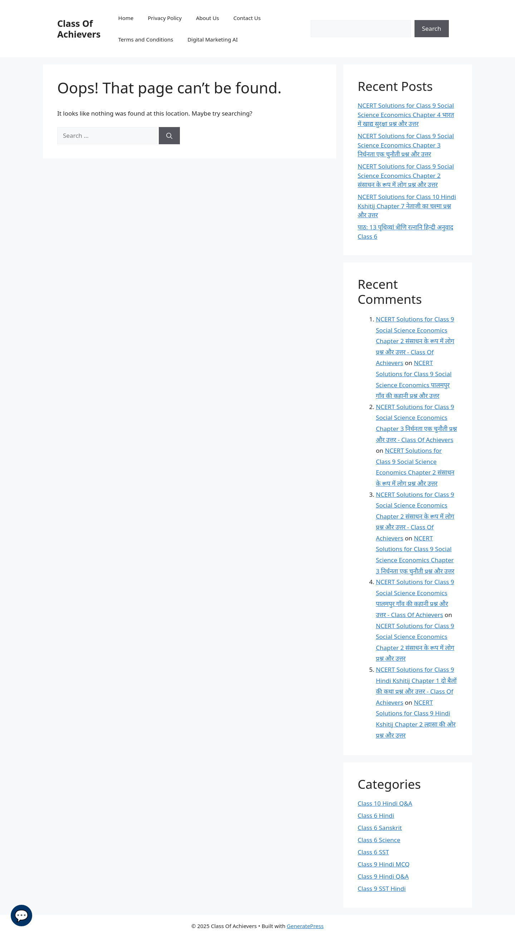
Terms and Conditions (145, 39)
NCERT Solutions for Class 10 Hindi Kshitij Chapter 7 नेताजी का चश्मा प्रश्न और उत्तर (407, 206)
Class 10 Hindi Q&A (385, 803)
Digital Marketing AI (212, 39)
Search (431, 28)
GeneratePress (305, 925)
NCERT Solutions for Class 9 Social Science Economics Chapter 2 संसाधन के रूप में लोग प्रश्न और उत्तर (406, 175)
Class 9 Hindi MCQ (383, 864)
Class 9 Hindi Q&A (383, 876)
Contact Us (247, 17)
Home (126, 17)
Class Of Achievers (78, 28)
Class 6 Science (379, 840)
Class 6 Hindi (376, 815)
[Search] (169, 135)
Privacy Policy (165, 17)
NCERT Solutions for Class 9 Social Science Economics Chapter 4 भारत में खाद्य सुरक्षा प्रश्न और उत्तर (406, 114)
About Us (207, 17)
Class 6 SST (373, 852)
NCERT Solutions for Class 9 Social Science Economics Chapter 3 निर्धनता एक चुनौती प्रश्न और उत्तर (406, 145)
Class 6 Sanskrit (380, 828)
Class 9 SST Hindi (382, 888)
